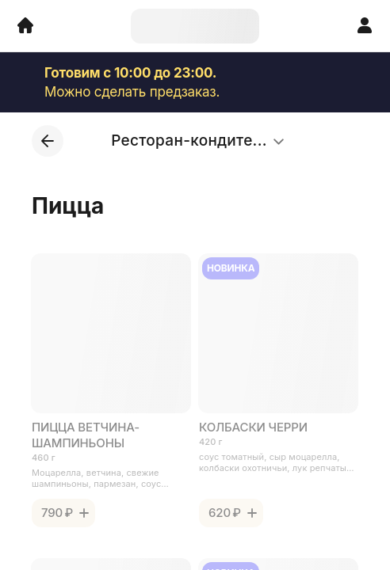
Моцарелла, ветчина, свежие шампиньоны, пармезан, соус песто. (96, 478)
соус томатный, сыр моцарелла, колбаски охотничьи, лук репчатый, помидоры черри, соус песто (276, 462)
